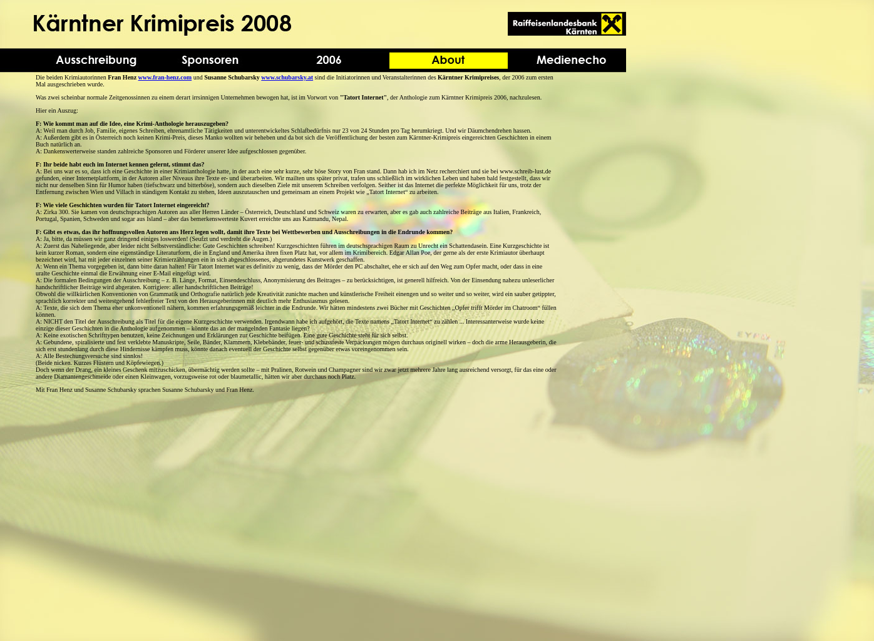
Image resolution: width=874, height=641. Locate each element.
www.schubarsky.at (287, 77)
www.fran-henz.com (165, 77)
